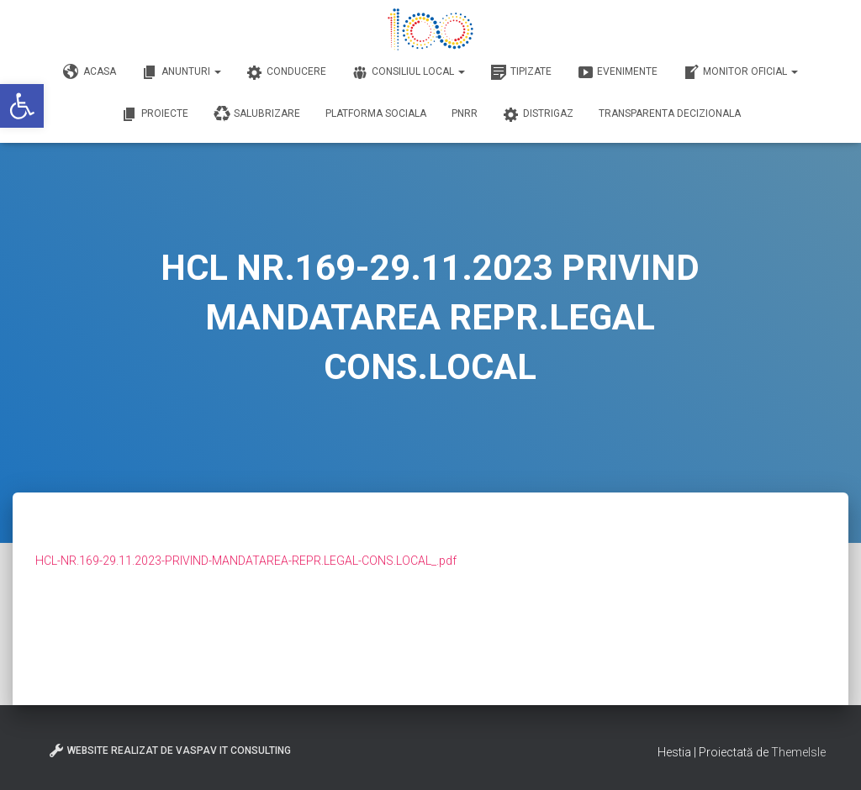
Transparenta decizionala (670, 113)
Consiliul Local (408, 72)
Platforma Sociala (375, 113)
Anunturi (181, 72)
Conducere (286, 72)
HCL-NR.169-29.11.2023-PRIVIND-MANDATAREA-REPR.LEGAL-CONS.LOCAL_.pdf (246, 560)
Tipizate (521, 72)
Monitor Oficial (740, 72)
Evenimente (617, 72)
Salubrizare (257, 114)
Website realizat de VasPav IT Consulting (169, 750)
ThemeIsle (798, 752)
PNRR (465, 113)
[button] (22, 106)
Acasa (89, 72)
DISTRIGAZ (538, 114)
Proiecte (154, 114)
